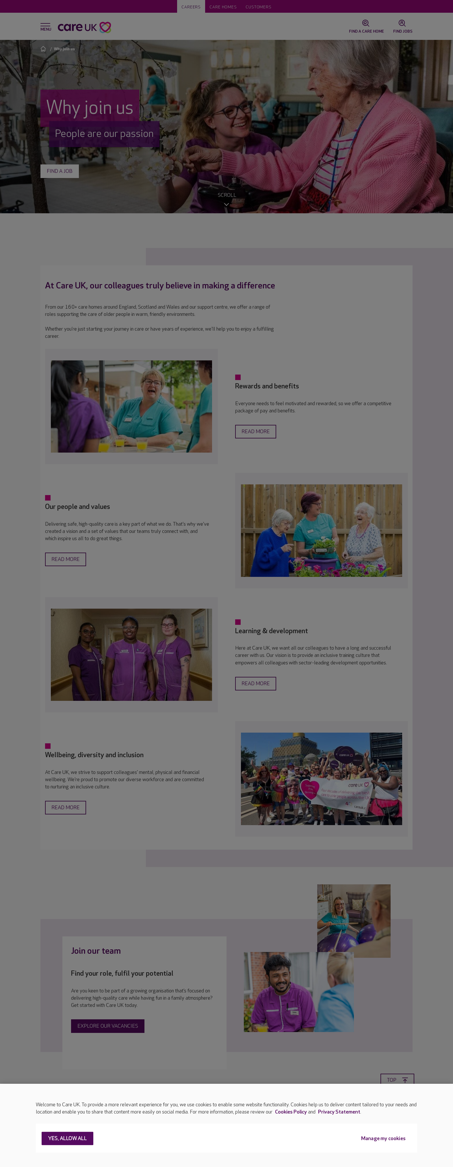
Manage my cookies (383, 1139)
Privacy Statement (339, 1112)
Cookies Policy (291, 1112)
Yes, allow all (67, 1139)
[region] (226, 1125)
